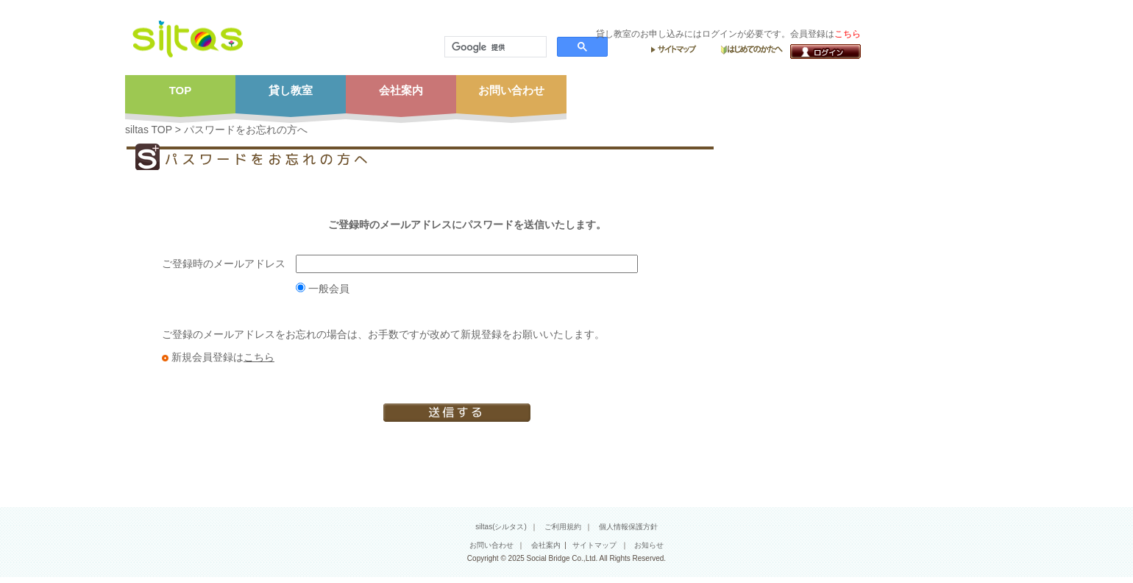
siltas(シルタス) (500, 527)
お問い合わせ (491, 545)
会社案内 (546, 545)
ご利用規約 (562, 527)
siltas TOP (148, 129)
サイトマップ (594, 545)
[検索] (494, 47)
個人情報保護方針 (628, 527)
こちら (259, 357)
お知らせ (649, 545)
